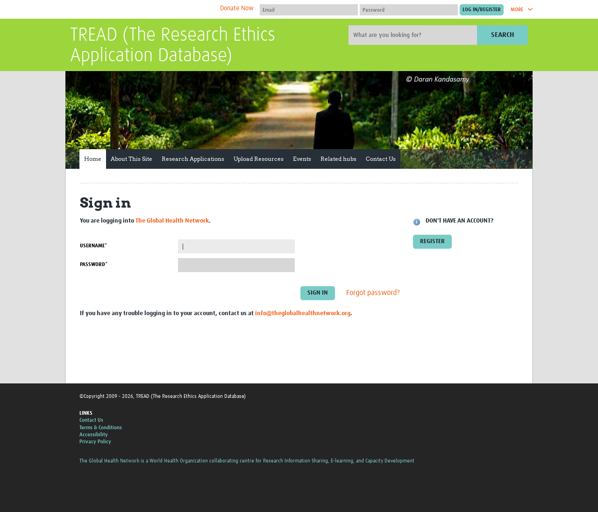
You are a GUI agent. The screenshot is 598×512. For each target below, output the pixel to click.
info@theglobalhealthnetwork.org (302, 313)
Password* (93, 264)
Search (502, 34)
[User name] (309, 9)
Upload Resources (259, 158)
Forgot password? (373, 293)
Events (302, 158)
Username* (93, 245)
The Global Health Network (139, 10)
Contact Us (381, 158)
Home (92, 158)
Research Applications (193, 158)
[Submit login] (482, 9)
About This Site (131, 158)
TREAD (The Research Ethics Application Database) (172, 45)
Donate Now (237, 8)
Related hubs (338, 158)
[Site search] (414, 35)
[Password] (409, 9)
